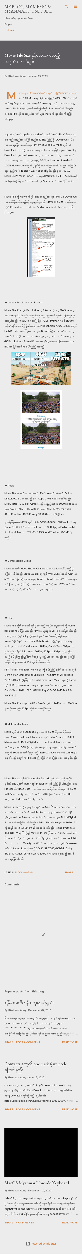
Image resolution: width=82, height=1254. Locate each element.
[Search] (66, 6)
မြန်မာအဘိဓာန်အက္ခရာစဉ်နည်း (29, 1002)
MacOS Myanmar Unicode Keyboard (36, 1183)
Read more (70, 1042)
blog (18, 872)
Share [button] (69, 872)
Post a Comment (28, 1042)
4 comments (25, 1222)
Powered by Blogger (41, 1243)
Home (10, 30)
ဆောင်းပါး (28, 872)
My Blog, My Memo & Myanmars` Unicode (28, 9)
